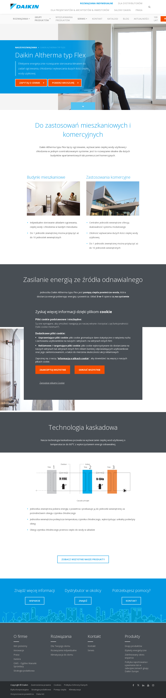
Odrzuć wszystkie (89, 369)
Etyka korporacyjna (20, 689)
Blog (126, 18)
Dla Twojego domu (60, 646)
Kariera (17, 659)
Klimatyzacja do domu (62, 654)
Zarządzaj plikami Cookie (52, 382)
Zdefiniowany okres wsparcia (134, 656)
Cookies (57, 685)
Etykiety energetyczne (136, 650)
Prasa (16, 654)
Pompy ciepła (60, 689)
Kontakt (97, 18)
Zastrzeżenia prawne (41, 685)
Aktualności (141, 18)
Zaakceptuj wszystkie (53, 369)
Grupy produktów (133, 646)
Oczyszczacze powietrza (22, 694)
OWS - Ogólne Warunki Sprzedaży (25, 665)
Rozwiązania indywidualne (64, 650)
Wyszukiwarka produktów (64, 19)
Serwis (91, 650)
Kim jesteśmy (20, 646)
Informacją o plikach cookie (73, 358)
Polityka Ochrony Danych (76, 685)
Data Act (40, 694)
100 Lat (156, 19)
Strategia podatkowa (24, 670)
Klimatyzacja (75, 689)
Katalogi (112, 18)
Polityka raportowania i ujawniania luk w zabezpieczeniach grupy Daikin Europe (136, 667)
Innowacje (19, 650)
